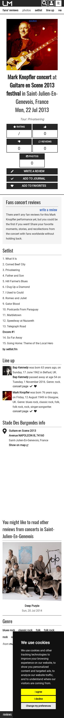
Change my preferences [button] (38, 706)
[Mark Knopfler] (7, 395)
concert (43, 77)
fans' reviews (10, 10)
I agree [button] (38, 691)
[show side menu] (58, 3)
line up (50, 10)
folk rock (49, 630)
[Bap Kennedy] (7, 370)
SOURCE (33, 21)
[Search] (44, 3)
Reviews (7, 714)
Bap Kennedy (21, 367)
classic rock (25, 630)
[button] (51, 3)
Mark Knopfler (21, 77)
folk (38, 630)
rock (5, 637)
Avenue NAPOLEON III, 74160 (26, 435)
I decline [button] (38, 699)
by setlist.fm (10, 349)
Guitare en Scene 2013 (22, 430)
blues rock (9, 630)
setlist (38, 10)
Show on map (17, 445)
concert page (20, 386)
